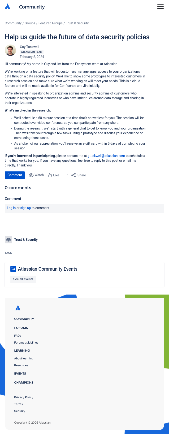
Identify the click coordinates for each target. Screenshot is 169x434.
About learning (23, 358)
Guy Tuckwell (29, 47)
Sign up (25, 208)
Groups (30, 23)
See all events (23, 279)
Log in (11, 208)
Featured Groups (51, 23)
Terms (18, 404)
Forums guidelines (26, 342)
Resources (21, 365)
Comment (15, 175)
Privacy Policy (23, 397)
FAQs (17, 335)
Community (32, 6)
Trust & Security (77, 23)
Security (19, 411)
